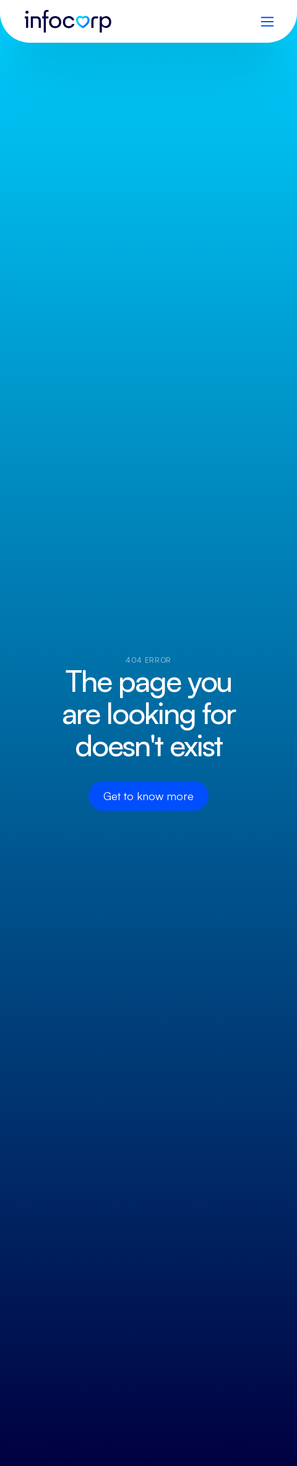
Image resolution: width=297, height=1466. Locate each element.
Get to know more (148, 796)
